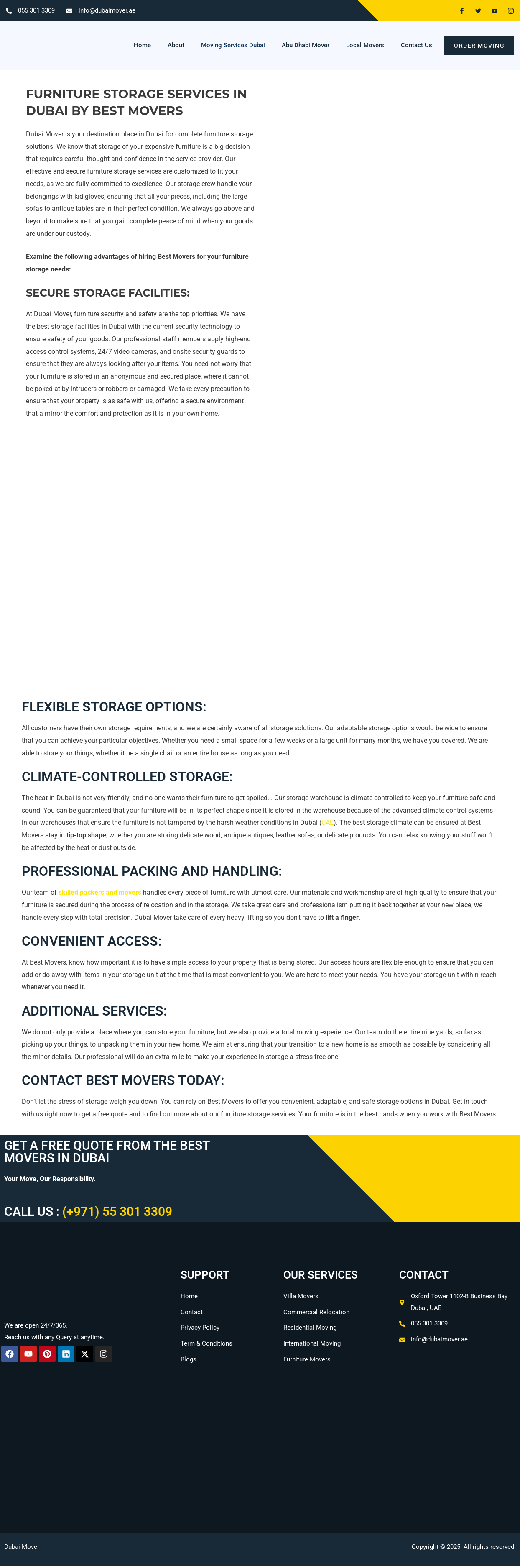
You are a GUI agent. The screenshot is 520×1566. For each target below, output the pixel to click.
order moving (479, 45)
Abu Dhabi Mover (305, 45)
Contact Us (416, 45)
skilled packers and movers (100, 892)
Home (142, 45)
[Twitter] (475, 11)
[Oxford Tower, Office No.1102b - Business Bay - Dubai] (260, 1466)
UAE (327, 822)
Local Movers (365, 45)
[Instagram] (507, 11)
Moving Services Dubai (233, 45)
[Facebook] (458, 11)
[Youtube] (491, 11)
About (176, 45)
